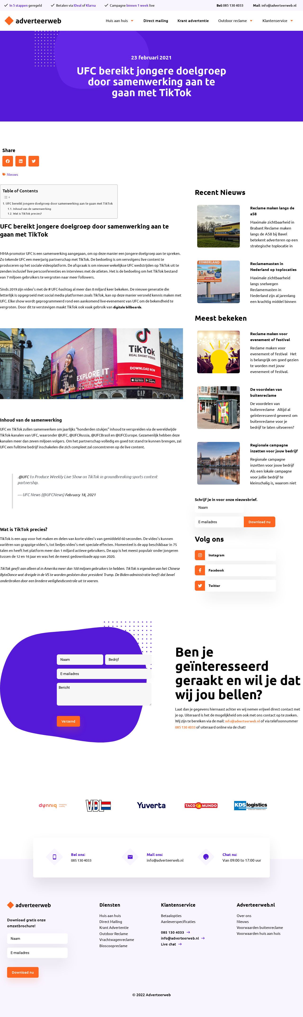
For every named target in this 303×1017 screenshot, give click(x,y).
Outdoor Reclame (114, 932)
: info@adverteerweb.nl (274, 5)
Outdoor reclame (235, 20)
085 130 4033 (230, 5)
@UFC (23, 476)
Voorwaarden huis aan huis (259, 932)
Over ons (244, 914)
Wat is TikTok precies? (27, 213)
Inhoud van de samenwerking (32, 209)
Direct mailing (155, 20)
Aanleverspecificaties (179, 920)
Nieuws (13, 174)
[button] (7, 161)
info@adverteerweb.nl (244, 720)
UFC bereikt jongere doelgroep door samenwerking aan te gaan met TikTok (63, 203)
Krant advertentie (193, 20)
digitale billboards (128, 306)
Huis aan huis (120, 20)
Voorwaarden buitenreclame (261, 926)
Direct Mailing (111, 920)
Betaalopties (171, 914)
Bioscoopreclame (113, 944)
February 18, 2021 (81, 494)
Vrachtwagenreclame (117, 938)
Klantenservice (278, 20)
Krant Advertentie (114, 926)
